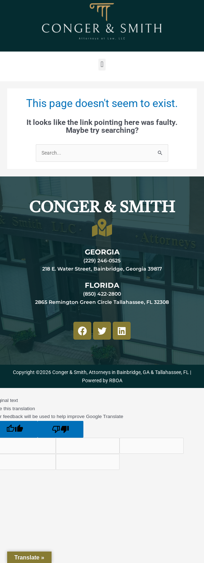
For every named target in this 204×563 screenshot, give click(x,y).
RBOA (115, 380)
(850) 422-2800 (102, 294)
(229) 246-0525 (102, 260)
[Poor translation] (60, 429)
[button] (101, 65)
